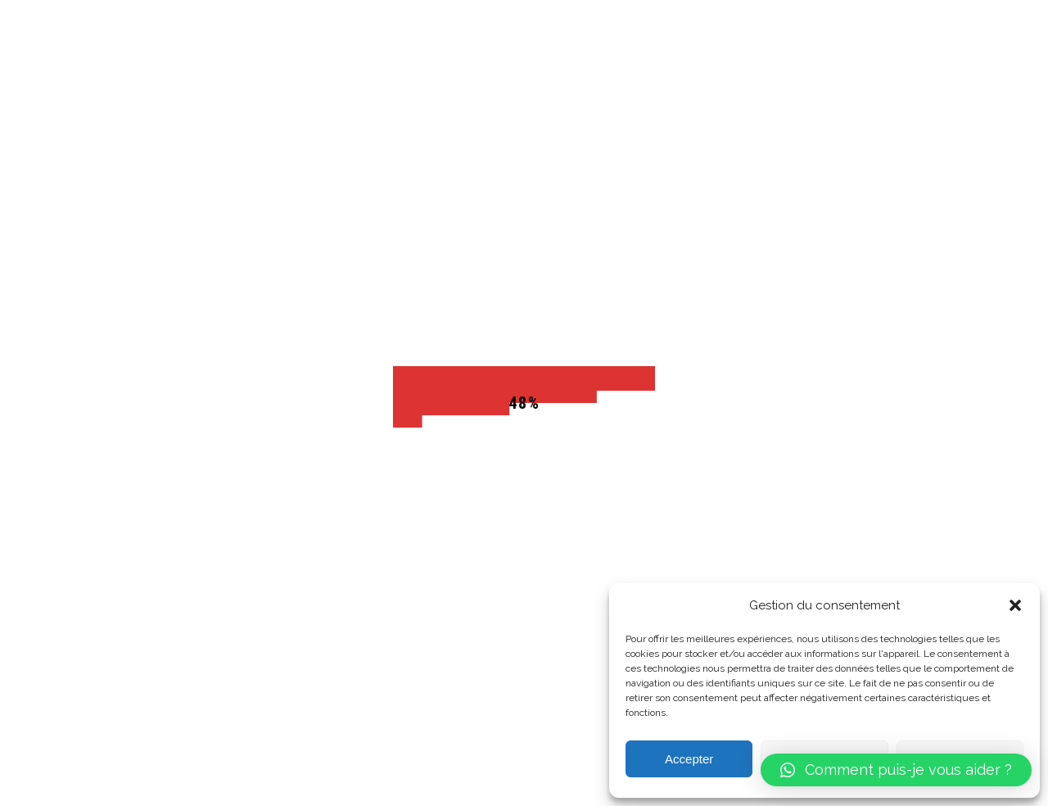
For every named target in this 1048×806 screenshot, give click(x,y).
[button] (1015, 605)
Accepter (689, 759)
